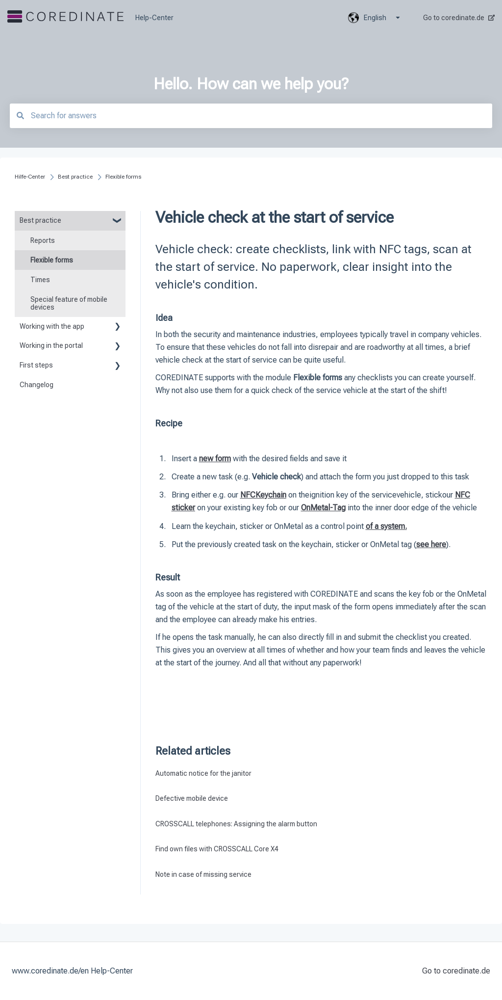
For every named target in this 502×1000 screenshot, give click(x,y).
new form (215, 458)
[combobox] (251, 116)
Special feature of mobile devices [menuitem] (68, 303)
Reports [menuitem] (42, 240)
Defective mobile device (191, 798)
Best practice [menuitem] (40, 220)
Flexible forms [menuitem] (51, 260)
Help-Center (154, 18)
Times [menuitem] (40, 280)
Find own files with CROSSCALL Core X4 (216, 849)
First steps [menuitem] (36, 365)
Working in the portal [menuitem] (51, 345)
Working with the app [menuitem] (52, 326)
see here (431, 544)
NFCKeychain (263, 495)
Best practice (75, 176)
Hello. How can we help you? (251, 84)
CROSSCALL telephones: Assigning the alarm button (236, 824)
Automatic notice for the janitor (203, 773)
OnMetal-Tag (323, 507)
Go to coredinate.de (459, 18)
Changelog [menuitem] (36, 385)
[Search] (20, 115)
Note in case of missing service (203, 874)
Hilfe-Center (30, 176)
